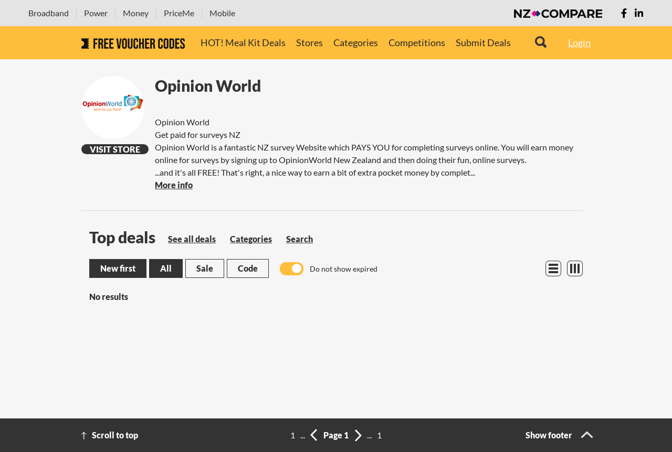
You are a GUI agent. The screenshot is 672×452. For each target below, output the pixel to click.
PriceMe (179, 13)
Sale (204, 268)
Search (299, 239)
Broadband (48, 13)
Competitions (416, 42)
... (302, 435)
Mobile (222, 13)
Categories (355, 42)
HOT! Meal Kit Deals (243, 42)
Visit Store (115, 149)
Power (96, 13)
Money (136, 13)
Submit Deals (483, 42)
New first (117, 268)
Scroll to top (115, 435)
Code (248, 268)
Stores (309, 42)
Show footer (549, 435)
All (166, 268)
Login (579, 42)
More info (174, 185)
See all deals (192, 239)
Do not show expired (343, 268)
